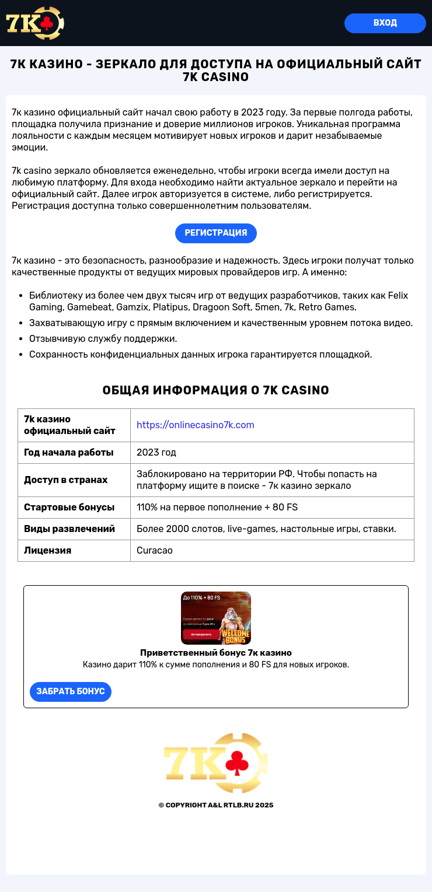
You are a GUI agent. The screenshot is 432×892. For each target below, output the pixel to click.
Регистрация (216, 233)
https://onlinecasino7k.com (196, 425)
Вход (385, 23)
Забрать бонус (70, 692)
